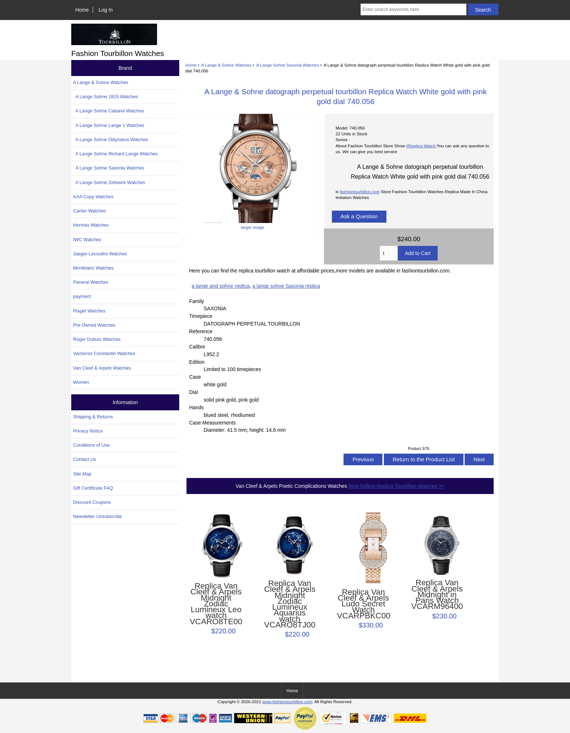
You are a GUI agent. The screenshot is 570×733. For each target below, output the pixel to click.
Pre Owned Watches (94, 325)
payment (82, 296)
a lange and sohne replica (220, 286)
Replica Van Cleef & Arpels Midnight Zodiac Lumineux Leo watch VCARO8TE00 (216, 604)
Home (82, 10)
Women (81, 382)
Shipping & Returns (93, 416)
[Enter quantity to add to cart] (389, 253)
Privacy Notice (88, 431)
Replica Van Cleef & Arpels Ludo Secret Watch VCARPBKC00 (363, 604)
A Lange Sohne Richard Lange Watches (115, 153)
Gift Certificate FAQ (93, 488)
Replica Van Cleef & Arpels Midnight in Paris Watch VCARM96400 (437, 594)
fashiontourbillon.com (360, 191)
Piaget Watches (89, 311)
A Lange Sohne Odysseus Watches (110, 139)
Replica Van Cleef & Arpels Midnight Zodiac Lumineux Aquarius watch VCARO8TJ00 (289, 604)
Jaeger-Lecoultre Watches (100, 253)
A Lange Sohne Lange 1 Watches (108, 125)
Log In (106, 10)
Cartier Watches (89, 211)
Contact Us (84, 459)
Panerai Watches (90, 282)
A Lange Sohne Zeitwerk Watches (109, 182)
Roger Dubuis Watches (97, 339)
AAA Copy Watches (93, 196)
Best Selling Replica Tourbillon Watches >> (396, 486)
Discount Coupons (92, 502)
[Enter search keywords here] (413, 9)
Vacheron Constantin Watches (104, 353)
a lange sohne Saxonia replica (286, 286)
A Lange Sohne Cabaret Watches (108, 110)
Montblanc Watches (93, 268)
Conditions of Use (91, 445)
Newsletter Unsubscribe (97, 516)
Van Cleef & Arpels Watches (102, 368)
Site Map (82, 474)
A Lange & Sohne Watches (226, 65)
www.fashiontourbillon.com (287, 701)
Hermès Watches (90, 225)
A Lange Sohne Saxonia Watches (287, 65)
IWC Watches (87, 239)
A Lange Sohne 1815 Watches (105, 96)
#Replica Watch (420, 145)
